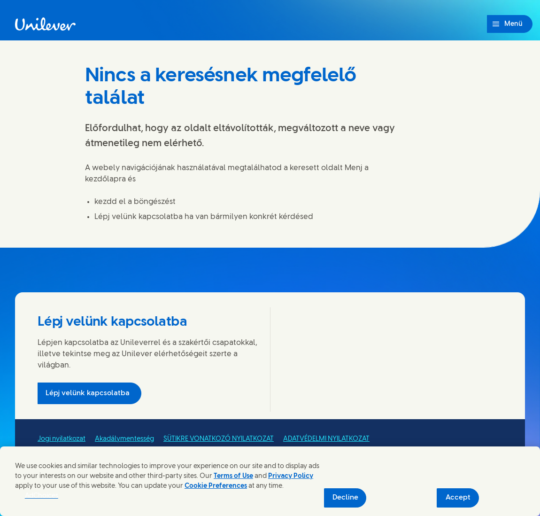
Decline (345, 497)
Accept (458, 497)
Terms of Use (233, 476)
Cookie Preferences (216, 486)
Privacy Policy (290, 476)
